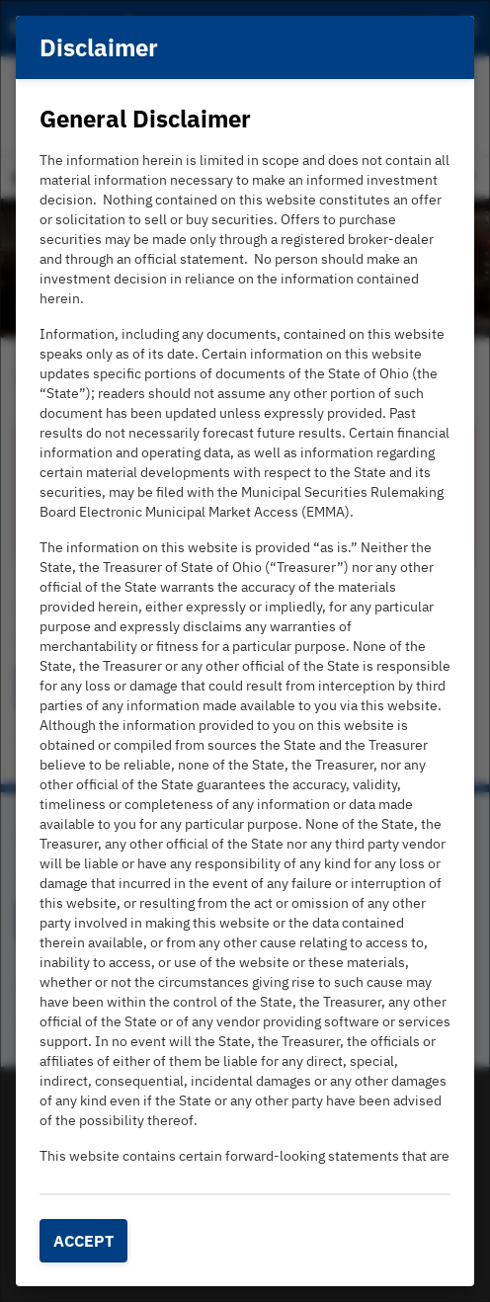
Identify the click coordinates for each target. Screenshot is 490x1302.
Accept (83, 1241)
